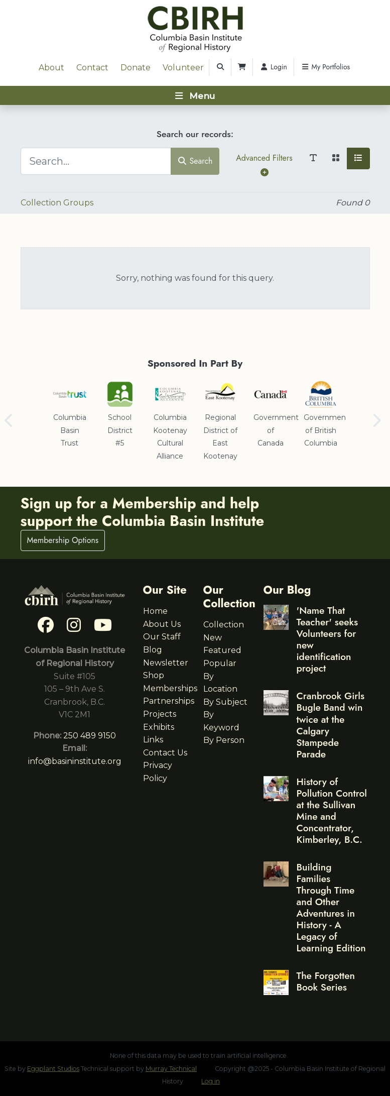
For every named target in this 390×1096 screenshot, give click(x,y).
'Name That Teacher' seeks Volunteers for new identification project (327, 639)
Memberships (170, 688)
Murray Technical (171, 1068)
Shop (153, 675)
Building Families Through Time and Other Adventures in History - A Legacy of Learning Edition (331, 907)
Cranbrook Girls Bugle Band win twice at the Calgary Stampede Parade (331, 724)
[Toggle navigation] (195, 95)
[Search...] (96, 161)
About (51, 67)
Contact (92, 67)
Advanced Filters (264, 164)
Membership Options (63, 540)
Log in (210, 1081)
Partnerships (168, 701)
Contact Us (165, 752)
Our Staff (162, 636)
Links (153, 739)
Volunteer (183, 67)
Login (273, 67)
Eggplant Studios (53, 1068)
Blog (152, 649)
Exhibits (158, 727)
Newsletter (165, 663)
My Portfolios (325, 67)
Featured (222, 650)
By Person (223, 740)
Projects (159, 714)
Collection (223, 624)
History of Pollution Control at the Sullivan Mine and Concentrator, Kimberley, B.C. (332, 810)
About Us (162, 624)
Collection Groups (57, 202)
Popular (219, 663)
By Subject (225, 702)
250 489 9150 (89, 735)
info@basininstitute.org (74, 761)
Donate (135, 67)
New (212, 637)
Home (155, 611)
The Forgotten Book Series (326, 981)
